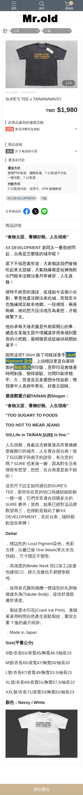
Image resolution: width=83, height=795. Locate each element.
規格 (10, 151)
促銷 (10, 129)
